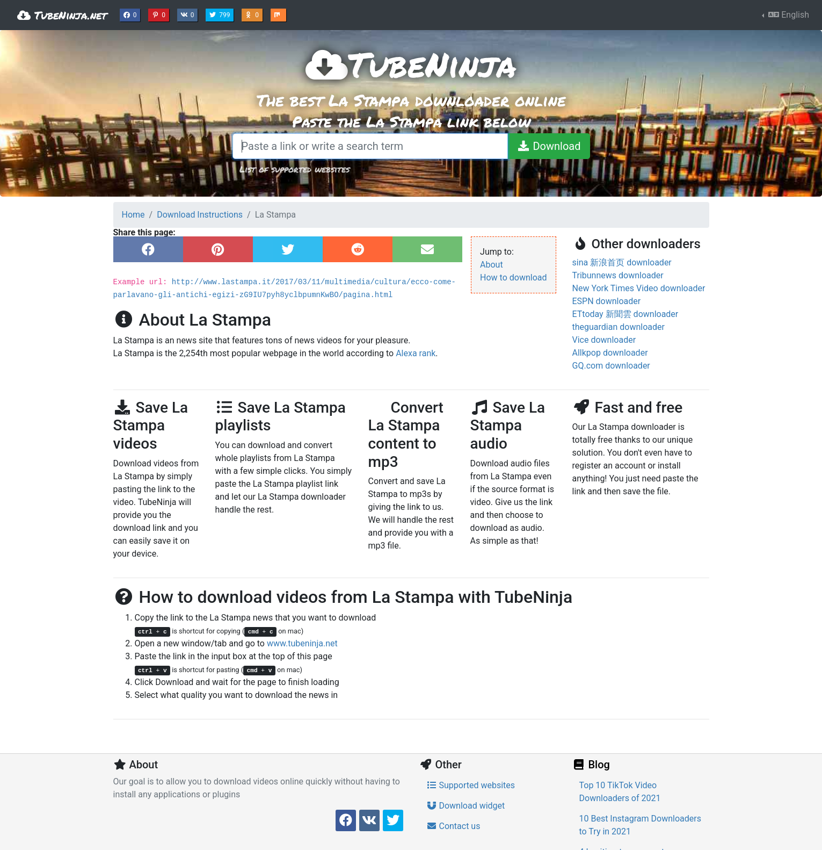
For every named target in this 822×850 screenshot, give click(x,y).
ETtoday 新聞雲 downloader (625, 314)
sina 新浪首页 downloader (622, 262)
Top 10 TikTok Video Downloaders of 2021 (620, 791)
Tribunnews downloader (618, 275)
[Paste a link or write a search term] (370, 146)
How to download (513, 277)
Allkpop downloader (610, 353)
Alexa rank (415, 353)
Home (133, 215)
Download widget (465, 806)
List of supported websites (294, 169)
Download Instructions (200, 215)
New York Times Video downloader (638, 288)
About (491, 265)
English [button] (787, 15)
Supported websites (470, 785)
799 (221, 14)
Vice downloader (604, 340)
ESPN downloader (606, 301)
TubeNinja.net (62, 15)
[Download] (548, 146)
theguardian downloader (618, 327)
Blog (591, 764)
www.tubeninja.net (302, 643)
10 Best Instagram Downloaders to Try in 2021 (640, 825)
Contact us (453, 826)
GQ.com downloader (611, 366)
